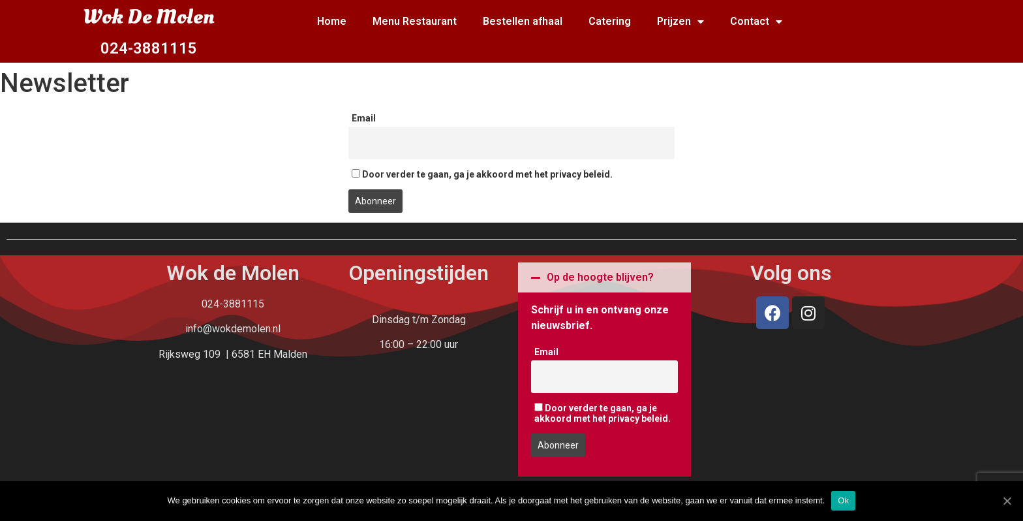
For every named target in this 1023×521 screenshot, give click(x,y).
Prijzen (680, 22)
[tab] (604, 277)
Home (331, 21)
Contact (756, 22)
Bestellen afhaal (522, 21)
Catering (609, 21)
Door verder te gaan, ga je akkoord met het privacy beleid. (482, 174)
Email (364, 118)
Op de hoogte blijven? (600, 277)
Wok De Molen (148, 17)
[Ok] (1006, 500)
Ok (843, 500)
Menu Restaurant (415, 21)
